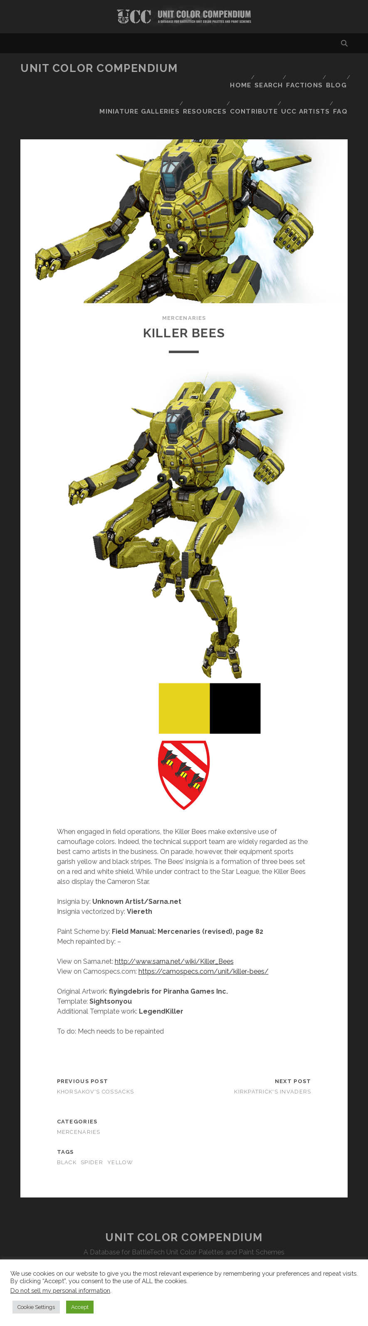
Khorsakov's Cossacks (95, 1062)
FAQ (341, 89)
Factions (300, 68)
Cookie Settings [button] (36, 1307)
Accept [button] (80, 1307)
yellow (120, 1132)
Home (231, 68)
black (67, 1132)
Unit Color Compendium (99, 68)
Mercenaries (183, 287)
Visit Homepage (184, 16)
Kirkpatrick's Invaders (272, 1062)
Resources (324, 79)
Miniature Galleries (261, 79)
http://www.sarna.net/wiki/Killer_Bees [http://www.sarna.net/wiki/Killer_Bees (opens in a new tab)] (174, 931)
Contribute (253, 89)
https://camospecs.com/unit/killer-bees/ (203, 941)
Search (262, 68)
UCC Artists (304, 89)
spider (92, 1132)
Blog (334, 68)
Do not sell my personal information (60, 1290)
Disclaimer (184, 1242)
